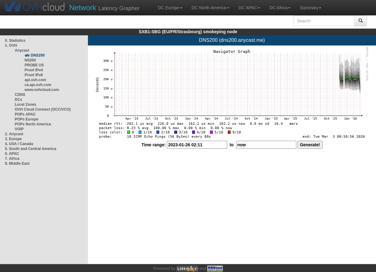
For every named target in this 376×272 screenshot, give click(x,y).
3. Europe (13, 139)
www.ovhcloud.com (42, 90)
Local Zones (25, 104)
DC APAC (249, 7)
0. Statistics (15, 40)
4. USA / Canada (19, 144)
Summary (310, 7)
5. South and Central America (30, 149)
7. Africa (12, 158)
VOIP (19, 129)
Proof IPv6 (34, 75)
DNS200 (38, 55)
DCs (18, 99)
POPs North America (33, 124)
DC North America (210, 7)
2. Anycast (14, 134)
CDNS (20, 95)
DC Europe (170, 7)
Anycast (22, 50)
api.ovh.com (35, 80)
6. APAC (12, 154)
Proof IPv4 (34, 70)
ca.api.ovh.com (38, 85)
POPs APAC (25, 114)
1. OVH (11, 45)
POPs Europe (26, 119)
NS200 (30, 60)
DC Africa (280, 7)
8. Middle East (17, 163)
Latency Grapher (104, 7)
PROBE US (34, 65)
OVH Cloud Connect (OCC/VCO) (43, 109)
